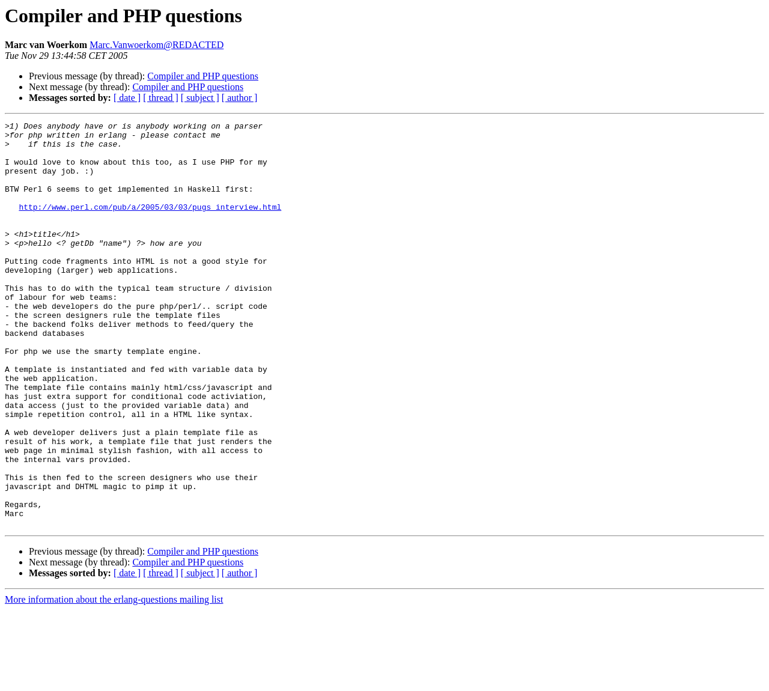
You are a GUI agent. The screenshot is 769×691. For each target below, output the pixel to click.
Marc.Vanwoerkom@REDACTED (156, 45)
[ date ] (127, 98)
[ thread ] (160, 98)
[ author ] (240, 98)
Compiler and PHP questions (202, 76)
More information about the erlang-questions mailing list (114, 680)
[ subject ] (200, 98)
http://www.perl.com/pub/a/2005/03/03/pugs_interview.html (150, 224)
